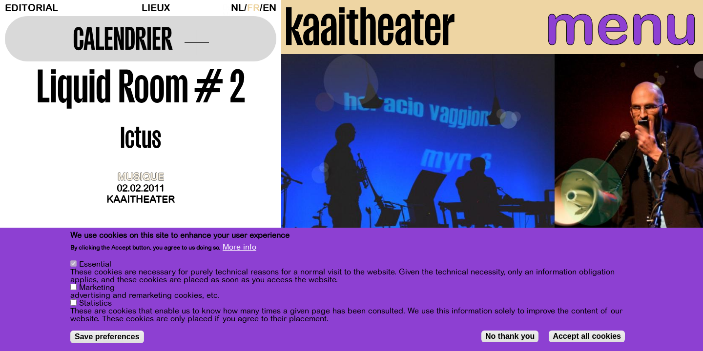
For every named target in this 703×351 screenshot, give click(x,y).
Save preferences (107, 336)
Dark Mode (224, 7)
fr (253, 8)
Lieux (156, 8)
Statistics (95, 303)
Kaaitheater (140, 200)
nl (237, 8)
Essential (95, 264)
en (269, 8)
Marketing (97, 287)
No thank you (510, 336)
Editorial (31, 8)
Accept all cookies (587, 336)
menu (608, 29)
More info (239, 247)
